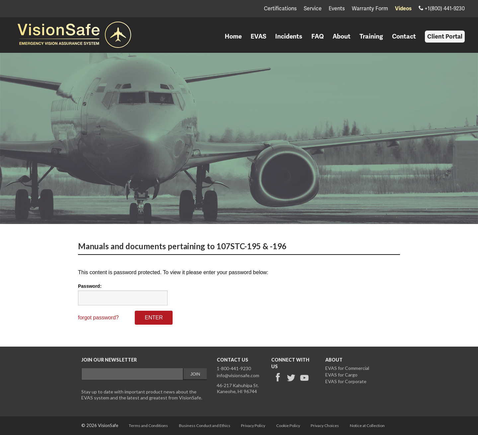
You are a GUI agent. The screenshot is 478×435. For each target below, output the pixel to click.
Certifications (280, 9)
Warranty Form (370, 9)
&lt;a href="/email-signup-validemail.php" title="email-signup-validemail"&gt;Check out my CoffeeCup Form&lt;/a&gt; (144, 375)
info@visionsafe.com (238, 375)
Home (233, 37)
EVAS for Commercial (347, 368)
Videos (403, 9)
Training (371, 37)
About (342, 37)
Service (313, 9)
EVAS (258, 37)
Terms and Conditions (148, 425)
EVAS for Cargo (341, 375)
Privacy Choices (325, 425)
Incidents (288, 37)
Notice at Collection (367, 425)
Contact (404, 37)
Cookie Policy (288, 425)
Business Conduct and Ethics (204, 425)
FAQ (317, 37)
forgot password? (98, 317)
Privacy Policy (253, 425)
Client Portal (444, 36)
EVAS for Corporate (345, 381)
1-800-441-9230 (234, 368)
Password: (90, 286)
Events (337, 9)
